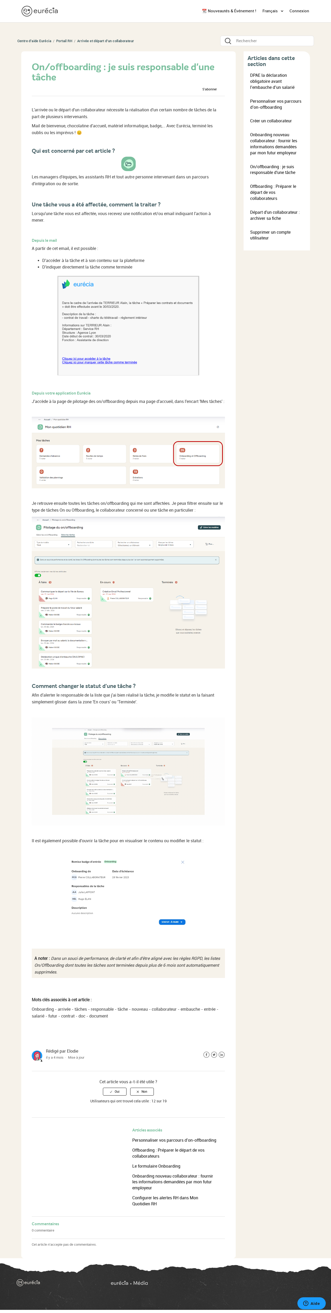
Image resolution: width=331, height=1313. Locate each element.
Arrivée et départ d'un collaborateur (105, 41)
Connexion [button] (299, 11)
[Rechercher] (267, 41)
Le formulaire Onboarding (156, 1166)
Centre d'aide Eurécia (34, 41)
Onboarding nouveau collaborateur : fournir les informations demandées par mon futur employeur (172, 1182)
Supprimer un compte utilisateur (270, 235)
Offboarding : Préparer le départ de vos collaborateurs (273, 192)
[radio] (115, 1092)
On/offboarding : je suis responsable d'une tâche (272, 169)
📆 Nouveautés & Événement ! (229, 11)
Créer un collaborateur (271, 120)
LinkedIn (221, 1055)
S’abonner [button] (209, 89)
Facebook (206, 1055)
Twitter (214, 1055)
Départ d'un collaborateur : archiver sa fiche (275, 215)
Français (270, 11)
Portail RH (64, 41)
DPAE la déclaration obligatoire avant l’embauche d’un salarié (272, 81)
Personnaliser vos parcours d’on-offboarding (174, 1140)
